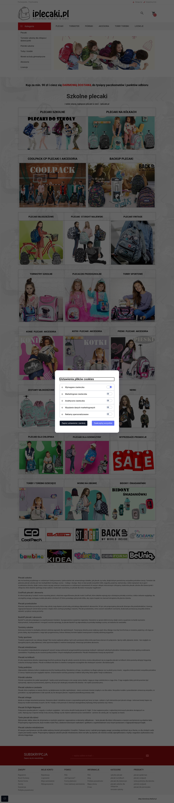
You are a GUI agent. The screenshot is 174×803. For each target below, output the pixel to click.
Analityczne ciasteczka (74, 401)
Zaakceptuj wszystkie (103, 423)
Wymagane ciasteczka (74, 387)
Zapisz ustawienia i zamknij (73, 423)
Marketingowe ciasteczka (76, 394)
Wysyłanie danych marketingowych (80, 407)
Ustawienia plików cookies (76, 379)
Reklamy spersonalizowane (76, 414)
